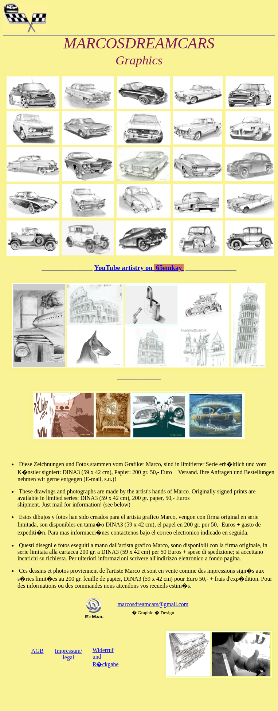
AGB (37, 651)
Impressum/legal (68, 654)
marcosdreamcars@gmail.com (153, 604)
